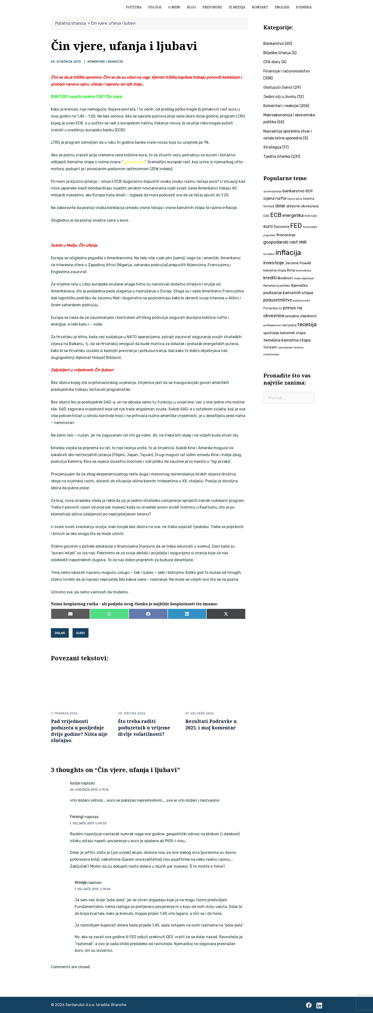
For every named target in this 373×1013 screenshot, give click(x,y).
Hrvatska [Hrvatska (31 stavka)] (269, 254)
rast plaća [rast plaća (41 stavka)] (289, 325)
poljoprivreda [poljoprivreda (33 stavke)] (301, 300)
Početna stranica (70, 23)
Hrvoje (80, 882)
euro (80, 633)
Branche (118, 1004)
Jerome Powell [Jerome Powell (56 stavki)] (298, 263)
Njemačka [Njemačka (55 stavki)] (299, 285)
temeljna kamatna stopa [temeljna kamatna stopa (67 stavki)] (287, 340)
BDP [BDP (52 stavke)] (309, 191)
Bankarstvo (273, 43)
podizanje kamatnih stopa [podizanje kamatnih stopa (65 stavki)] (288, 292)
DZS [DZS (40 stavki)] (266, 216)
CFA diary (271, 62)
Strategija (272, 147)
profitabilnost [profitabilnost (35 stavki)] (272, 325)
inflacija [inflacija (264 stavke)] (288, 253)
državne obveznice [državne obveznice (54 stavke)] (302, 206)
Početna (134, 7)
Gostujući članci (277, 87)
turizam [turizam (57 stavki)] (270, 347)
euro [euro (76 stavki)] (268, 226)
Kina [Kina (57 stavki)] (291, 270)
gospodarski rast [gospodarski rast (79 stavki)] (280, 242)
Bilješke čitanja (277, 53)
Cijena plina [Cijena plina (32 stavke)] (294, 198)
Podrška (304, 7)
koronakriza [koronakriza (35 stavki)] (303, 270)
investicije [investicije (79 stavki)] (273, 262)
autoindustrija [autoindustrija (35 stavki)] (272, 191)
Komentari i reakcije (105, 61)
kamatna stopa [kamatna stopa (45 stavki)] (274, 270)
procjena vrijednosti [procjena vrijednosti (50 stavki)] (301, 316)
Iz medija (237, 7)
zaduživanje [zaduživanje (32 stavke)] (271, 354)
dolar (60, 633)
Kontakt (260, 7)
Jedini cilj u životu (279, 96)
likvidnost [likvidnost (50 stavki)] (285, 278)
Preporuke (212, 7)
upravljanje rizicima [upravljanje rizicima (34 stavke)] (291, 347)
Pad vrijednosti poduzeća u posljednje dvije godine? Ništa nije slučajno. (79, 730)
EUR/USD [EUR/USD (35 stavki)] (310, 216)
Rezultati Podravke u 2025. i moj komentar (211, 724)
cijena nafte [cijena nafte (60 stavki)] (274, 198)
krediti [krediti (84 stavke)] (270, 277)
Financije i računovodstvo (286, 71)
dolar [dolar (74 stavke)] (280, 206)
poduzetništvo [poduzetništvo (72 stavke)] (277, 299)
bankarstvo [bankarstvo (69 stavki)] (293, 190)
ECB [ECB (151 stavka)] (275, 214)
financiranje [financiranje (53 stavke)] (285, 235)
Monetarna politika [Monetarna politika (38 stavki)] (276, 285)
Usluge (155, 7)
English (282, 7)
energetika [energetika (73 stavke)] (293, 215)
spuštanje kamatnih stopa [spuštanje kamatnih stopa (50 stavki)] (284, 333)
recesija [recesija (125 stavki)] (307, 324)
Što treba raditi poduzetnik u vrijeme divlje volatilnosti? (144, 727)
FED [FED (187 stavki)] (296, 225)
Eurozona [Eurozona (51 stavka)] (281, 226)
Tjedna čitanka (276, 156)
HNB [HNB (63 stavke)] (303, 242)
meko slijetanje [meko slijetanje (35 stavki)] (304, 278)
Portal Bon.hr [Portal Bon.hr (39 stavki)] (272, 308)
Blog (191, 7)
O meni (174, 7)
